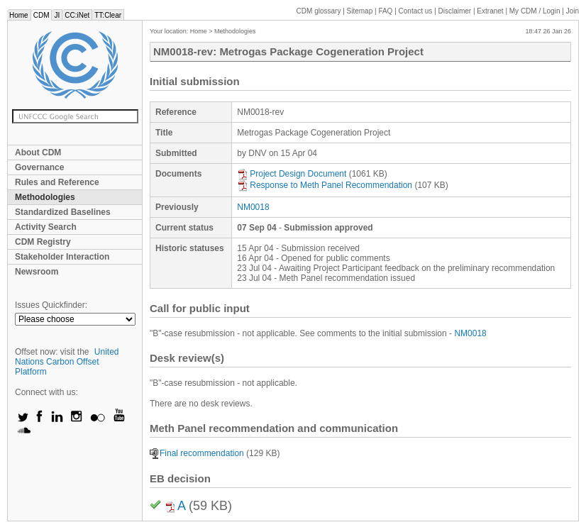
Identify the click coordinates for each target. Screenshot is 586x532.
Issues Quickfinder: (51, 305)
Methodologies (45, 197)
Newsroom (36, 272)
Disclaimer (455, 11)
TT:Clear (107, 15)
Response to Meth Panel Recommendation (324, 185)
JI (57, 15)
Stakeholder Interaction (62, 257)
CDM (41, 15)
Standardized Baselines (63, 212)
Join (572, 11)
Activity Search (46, 227)
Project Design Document (291, 174)
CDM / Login (535, 11)
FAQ (385, 11)
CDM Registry (43, 242)
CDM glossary (319, 11)
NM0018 (253, 207)
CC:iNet (77, 15)
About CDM (38, 152)
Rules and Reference (57, 182)
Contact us (416, 11)
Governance (39, 167)
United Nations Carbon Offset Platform (67, 362)
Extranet (490, 11)
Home (18, 15)
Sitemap (360, 11)
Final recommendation (197, 453)
